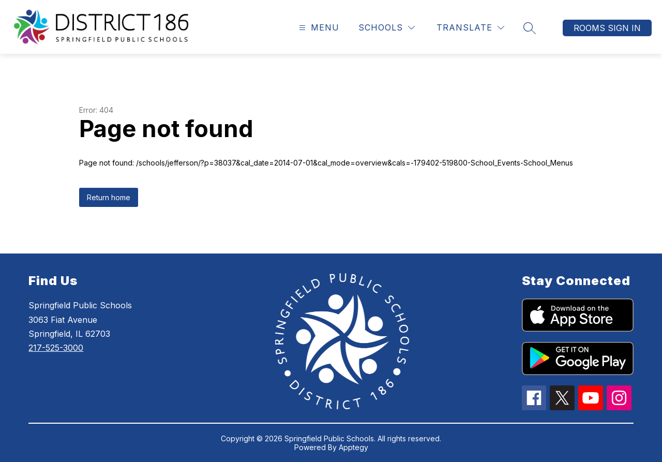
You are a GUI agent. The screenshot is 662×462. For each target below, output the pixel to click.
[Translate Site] (470, 27)
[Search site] (529, 28)
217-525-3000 (55, 347)
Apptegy (353, 447)
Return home (108, 197)
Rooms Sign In (607, 28)
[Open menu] (317, 27)
